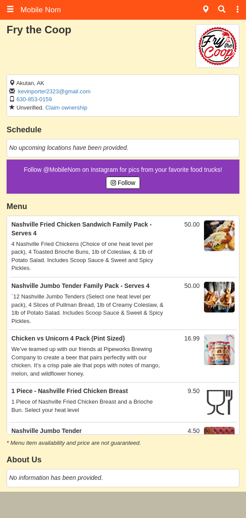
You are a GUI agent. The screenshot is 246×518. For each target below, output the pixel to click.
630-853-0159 (34, 99)
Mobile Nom (34, 9)
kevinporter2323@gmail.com (54, 91)
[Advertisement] (123, 505)
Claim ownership (66, 107)
